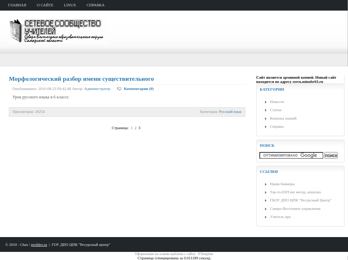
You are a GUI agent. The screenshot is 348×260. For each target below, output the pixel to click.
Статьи (275, 110)
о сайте (45, 5)
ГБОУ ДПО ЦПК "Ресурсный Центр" (300, 200)
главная (17, 5)
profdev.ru (39, 244)
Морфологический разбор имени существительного (81, 78)
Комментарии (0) (139, 88)
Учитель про (280, 216)
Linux (70, 5)
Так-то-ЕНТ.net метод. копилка (295, 192)
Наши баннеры (282, 184)
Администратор (97, 88)
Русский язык (230, 111)
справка (96, 5)
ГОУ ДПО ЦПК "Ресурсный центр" (81, 244)
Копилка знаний (283, 118)
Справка (277, 126)
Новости (277, 101)
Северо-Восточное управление (295, 208)
